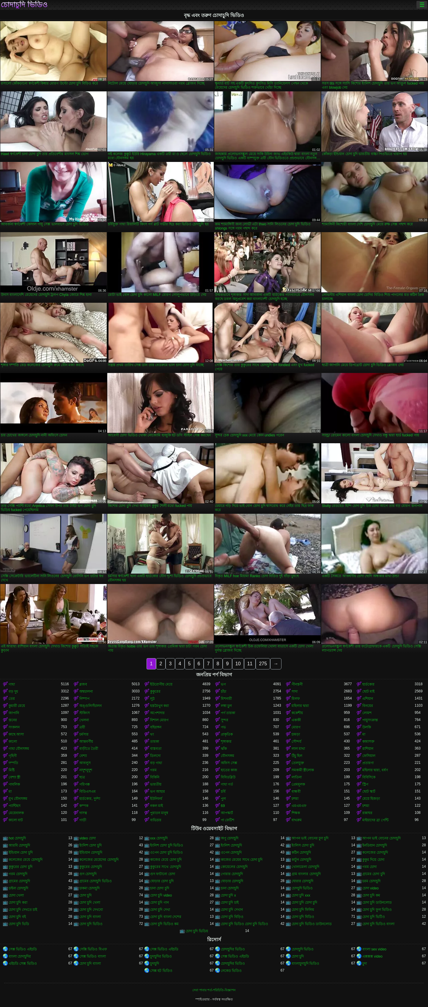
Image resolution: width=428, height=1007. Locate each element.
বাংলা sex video (374, 949)
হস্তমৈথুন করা (159, 706)
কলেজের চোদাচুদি (375, 852)
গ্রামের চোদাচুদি (19, 881)
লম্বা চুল (226, 706)
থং (152, 734)
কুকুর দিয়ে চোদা (373, 860)
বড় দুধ (13, 691)
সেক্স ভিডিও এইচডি (23, 949)
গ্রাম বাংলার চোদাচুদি (306, 874)
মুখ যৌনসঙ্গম (18, 799)
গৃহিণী (13, 756)
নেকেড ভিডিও (231, 971)
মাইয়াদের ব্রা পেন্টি (375, 820)
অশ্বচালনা (86, 691)
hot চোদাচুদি (17, 838)
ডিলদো (155, 756)
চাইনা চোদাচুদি (18, 888)
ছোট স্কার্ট (368, 791)
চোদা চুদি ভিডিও (91, 924)
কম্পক (83, 806)
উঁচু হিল (297, 756)
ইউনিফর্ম (156, 799)
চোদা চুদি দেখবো (91, 910)
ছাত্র (82, 777)
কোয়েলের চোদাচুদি (234, 867)
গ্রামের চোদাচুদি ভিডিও (95, 881)
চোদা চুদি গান (159, 902)
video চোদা (87, 838)
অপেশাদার (157, 713)
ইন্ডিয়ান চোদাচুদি (90, 852)
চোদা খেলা (16, 895)
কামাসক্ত (368, 741)
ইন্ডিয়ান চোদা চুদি (21, 852)
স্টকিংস (84, 713)
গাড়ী (82, 820)
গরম (153, 770)
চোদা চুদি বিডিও (303, 917)
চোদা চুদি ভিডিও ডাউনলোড (312, 924)
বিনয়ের (367, 706)
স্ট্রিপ (365, 784)
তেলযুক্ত (298, 763)
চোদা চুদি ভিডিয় (196, 931)
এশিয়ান (367, 699)
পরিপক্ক (84, 784)
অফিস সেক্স (229, 763)
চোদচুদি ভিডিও (302, 888)
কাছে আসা (16, 734)
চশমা (295, 799)
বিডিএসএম (87, 791)
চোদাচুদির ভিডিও (233, 949)
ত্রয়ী (82, 727)
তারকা (154, 741)
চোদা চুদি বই (17, 917)
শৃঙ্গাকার (226, 741)
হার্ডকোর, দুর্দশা (89, 799)
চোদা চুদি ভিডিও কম (164, 924)
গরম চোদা (369, 867)
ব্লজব (83, 684)
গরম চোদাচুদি (18, 874)
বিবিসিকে (368, 777)
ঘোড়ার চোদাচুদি (232, 881)
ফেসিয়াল (368, 756)
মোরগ (296, 727)
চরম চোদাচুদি (371, 881)
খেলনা (84, 720)
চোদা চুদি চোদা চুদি (304, 902)
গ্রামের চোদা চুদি (373, 874)
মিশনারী (226, 699)
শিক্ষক (296, 813)
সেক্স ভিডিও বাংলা (92, 956)
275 (263, 663)
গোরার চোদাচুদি (232, 874)
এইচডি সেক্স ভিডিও (23, 963)
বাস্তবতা (155, 749)
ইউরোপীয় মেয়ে (161, 684)
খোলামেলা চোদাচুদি (305, 867)
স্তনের (13, 720)
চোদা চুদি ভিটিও (373, 917)
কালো (13, 741)
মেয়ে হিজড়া (371, 799)
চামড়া (296, 734)
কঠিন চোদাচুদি (301, 852)
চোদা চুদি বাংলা (90, 917)
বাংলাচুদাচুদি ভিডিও (305, 963)
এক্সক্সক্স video (372, 956)
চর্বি (223, 791)
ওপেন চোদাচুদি (231, 852)
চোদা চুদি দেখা (160, 910)
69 (223, 806)
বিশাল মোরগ (159, 720)
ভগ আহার (157, 791)
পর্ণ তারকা (228, 713)
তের (12, 699)
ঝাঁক (224, 749)
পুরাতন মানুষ (159, 813)
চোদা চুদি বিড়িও (232, 917)
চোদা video (370, 888)
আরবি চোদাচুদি (19, 845)
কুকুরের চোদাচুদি (90, 867)
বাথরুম (297, 820)
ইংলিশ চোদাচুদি (231, 845)
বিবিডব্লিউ (228, 777)
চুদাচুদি (154, 963)
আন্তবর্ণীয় (86, 741)
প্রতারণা (368, 763)
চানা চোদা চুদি (159, 888)
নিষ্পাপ (84, 699)
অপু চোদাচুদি (229, 838)
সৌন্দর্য (296, 741)
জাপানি (14, 713)
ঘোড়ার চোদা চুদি (162, 881)
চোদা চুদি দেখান (232, 910)
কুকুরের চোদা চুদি (20, 867)
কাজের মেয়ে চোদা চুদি (166, 860)
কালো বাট (16, 820)
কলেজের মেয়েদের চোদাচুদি (99, 860)
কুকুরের (155, 691)
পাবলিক (14, 784)
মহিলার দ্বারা (300, 706)
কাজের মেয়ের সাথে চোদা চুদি (241, 860)
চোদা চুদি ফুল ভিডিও (377, 910)
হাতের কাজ (229, 770)
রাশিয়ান (367, 749)
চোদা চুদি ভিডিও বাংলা (378, 924)
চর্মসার (84, 734)
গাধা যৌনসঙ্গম (19, 749)
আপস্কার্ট (227, 813)
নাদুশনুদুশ (85, 770)
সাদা (295, 691)
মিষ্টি (12, 770)
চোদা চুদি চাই (230, 902)
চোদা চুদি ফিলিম (303, 910)
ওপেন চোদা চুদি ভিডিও (166, 852)
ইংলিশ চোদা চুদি (90, 845)
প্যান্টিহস (15, 806)
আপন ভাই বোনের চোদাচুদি (381, 838)
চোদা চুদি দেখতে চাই (23, 910)
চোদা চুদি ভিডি (19, 924)
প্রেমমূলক (298, 784)
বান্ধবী (296, 791)
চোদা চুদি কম (371, 895)
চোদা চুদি (85, 895)
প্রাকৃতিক (227, 734)
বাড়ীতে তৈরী (88, 749)
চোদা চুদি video (161, 895)
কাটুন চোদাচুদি (301, 860)
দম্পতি (13, 763)
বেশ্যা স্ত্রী (14, 777)
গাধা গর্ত (227, 784)
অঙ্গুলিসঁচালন (90, 706)
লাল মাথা (298, 749)
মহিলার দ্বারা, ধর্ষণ (375, 770)
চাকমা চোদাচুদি (89, 888)
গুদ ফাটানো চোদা (162, 874)
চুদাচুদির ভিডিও (161, 956)
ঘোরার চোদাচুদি (302, 881)
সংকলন (14, 727)
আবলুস (85, 763)
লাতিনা (297, 777)
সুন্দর (224, 720)
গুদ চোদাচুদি (88, 874)
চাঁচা (223, 691)
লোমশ (367, 713)
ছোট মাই (368, 691)
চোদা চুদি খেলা (89, 902)
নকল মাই (156, 806)
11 (250, 663)
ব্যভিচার (155, 820)
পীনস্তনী (297, 684)
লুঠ (152, 699)
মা (363, 734)
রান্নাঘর (367, 813)
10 (238, 663)
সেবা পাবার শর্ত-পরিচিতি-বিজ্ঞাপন (214, 990)
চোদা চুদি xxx (301, 895)
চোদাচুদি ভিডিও (24, 5)
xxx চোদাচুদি (159, 838)
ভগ (223, 684)
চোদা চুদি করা (18, 902)
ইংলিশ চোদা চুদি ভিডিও (166, 845)
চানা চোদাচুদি (230, 888)
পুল (223, 799)
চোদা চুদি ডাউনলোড (377, 902)
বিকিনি (154, 777)
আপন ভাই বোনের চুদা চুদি (310, 838)
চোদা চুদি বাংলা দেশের (165, 917)
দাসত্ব (83, 813)
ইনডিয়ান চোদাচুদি (374, 845)
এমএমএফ (299, 806)
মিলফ (296, 699)
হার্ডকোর (368, 684)
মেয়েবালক (16, 813)
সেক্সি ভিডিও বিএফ (93, 949)
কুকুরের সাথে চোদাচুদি (165, 867)
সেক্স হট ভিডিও (161, 971)
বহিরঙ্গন (155, 727)
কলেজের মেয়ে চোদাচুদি (26, 860)
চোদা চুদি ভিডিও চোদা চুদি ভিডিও (244, 924)
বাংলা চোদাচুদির (20, 956)
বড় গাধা (156, 763)
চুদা (364, 963)
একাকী (296, 720)
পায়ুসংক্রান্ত (370, 720)
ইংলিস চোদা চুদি (303, 845)
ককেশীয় (297, 713)
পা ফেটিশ (227, 820)
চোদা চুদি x (228, 895)
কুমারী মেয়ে (17, 706)
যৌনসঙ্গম (227, 756)
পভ (223, 727)
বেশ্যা (83, 756)
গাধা (12, 684)
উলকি (366, 727)
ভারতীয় (155, 784)
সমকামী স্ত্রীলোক (303, 770)
